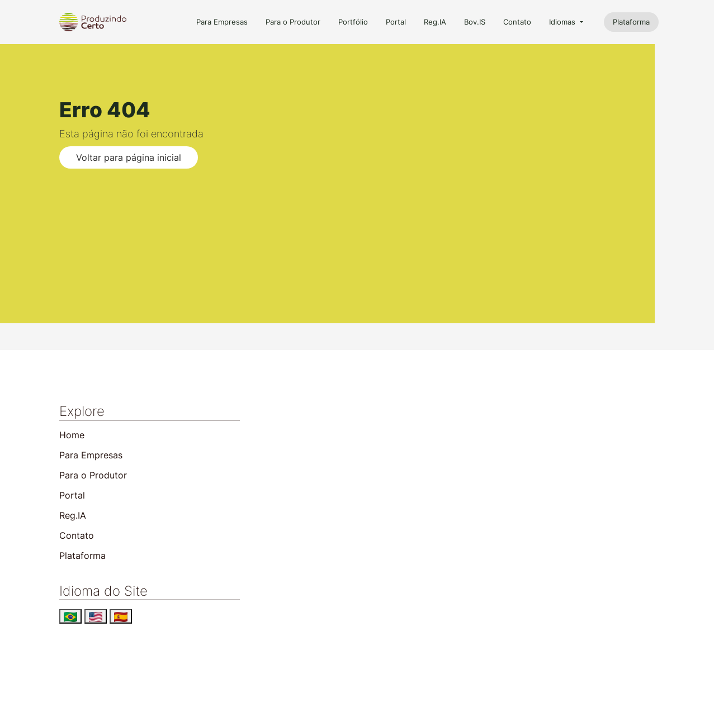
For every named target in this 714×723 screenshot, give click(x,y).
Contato (517, 22)
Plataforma (631, 22)
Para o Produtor (293, 22)
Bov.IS (474, 22)
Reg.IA (435, 22)
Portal (396, 22)
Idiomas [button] (563, 22)
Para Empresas (222, 22)
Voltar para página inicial (128, 157)
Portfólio (353, 22)
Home (71, 434)
